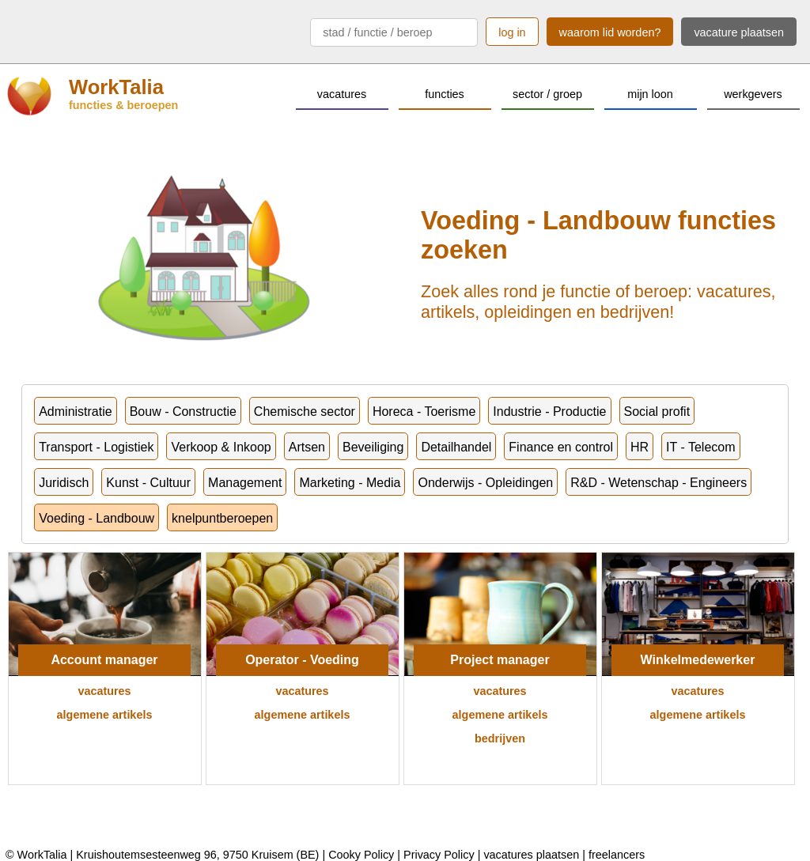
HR (639, 447)
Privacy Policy (439, 854)
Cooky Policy (361, 854)
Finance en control (561, 447)
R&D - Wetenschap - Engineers (658, 482)
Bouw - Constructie (183, 411)
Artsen (307, 447)
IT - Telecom (700, 447)
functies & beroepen (123, 105)
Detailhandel (456, 447)
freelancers (617, 854)
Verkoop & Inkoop (221, 447)
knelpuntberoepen (222, 518)
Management (245, 482)
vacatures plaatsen (531, 854)
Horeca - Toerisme (424, 411)
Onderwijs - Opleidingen (485, 482)
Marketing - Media (349, 482)
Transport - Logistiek (96, 447)
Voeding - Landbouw (96, 518)
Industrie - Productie (549, 411)
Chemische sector (304, 411)
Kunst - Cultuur (148, 482)
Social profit (657, 411)
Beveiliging (373, 447)
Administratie (75, 411)
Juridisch (64, 482)
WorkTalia (116, 87)
